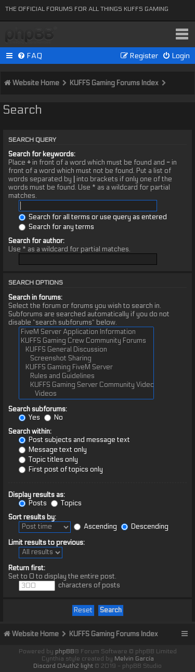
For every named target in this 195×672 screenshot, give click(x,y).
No (53, 417)
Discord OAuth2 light (63, 665)
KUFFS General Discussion (86, 349)
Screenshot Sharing (86, 358)
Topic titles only (48, 459)
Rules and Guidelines (86, 376)
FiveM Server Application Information (86, 332)
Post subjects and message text (74, 440)
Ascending (95, 526)
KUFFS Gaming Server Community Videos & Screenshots (86, 385)
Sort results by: (32, 517)
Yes (29, 417)
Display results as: (36, 495)
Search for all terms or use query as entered (93, 217)
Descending (144, 526)
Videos (86, 393)
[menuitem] (30, 56)
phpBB (64, 651)
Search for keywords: (41, 154)
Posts (33, 503)
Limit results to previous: (46, 543)
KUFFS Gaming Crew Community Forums (86, 341)
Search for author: (36, 241)
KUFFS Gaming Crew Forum (31, 35)
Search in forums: (35, 297)
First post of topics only (61, 469)
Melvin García (134, 658)
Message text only (53, 450)
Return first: (26, 568)
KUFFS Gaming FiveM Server (86, 367)
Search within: (29, 431)
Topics (66, 503)
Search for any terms (56, 227)
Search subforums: (37, 409)
